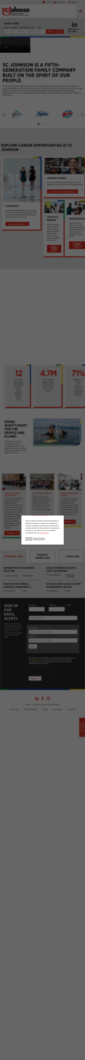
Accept (28, 539)
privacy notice (44, 533)
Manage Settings (38, 539)
